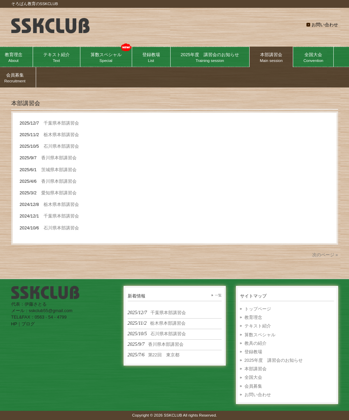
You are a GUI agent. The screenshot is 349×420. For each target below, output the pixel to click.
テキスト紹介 (257, 325)
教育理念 (253, 317)
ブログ (28, 323)
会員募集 (253, 386)
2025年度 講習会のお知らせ (273, 360)
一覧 (218, 295)
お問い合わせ (325, 24)
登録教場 (253, 351)
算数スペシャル (259, 334)
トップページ (257, 308)
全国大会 (253, 377)
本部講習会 (255, 368)
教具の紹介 (255, 343)
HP (14, 323)
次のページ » (325, 254)
